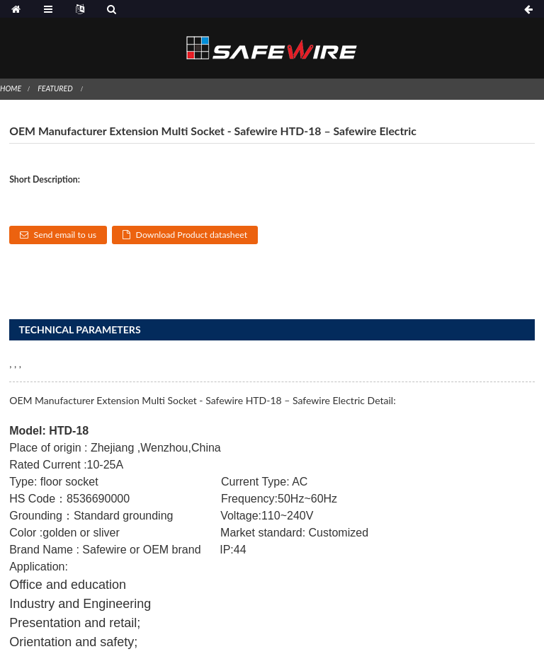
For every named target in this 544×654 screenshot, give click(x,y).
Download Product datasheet (192, 234)
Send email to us (65, 234)
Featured (55, 88)
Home (10, 88)
